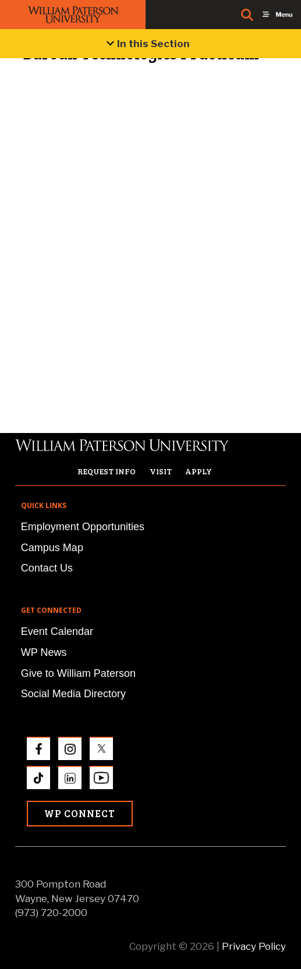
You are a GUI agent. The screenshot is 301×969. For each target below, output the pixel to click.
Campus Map (52, 547)
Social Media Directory (73, 694)
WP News (44, 652)
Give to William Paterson (78, 673)
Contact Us (47, 568)
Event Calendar (57, 631)
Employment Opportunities (82, 527)
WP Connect (79, 813)
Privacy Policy (254, 946)
